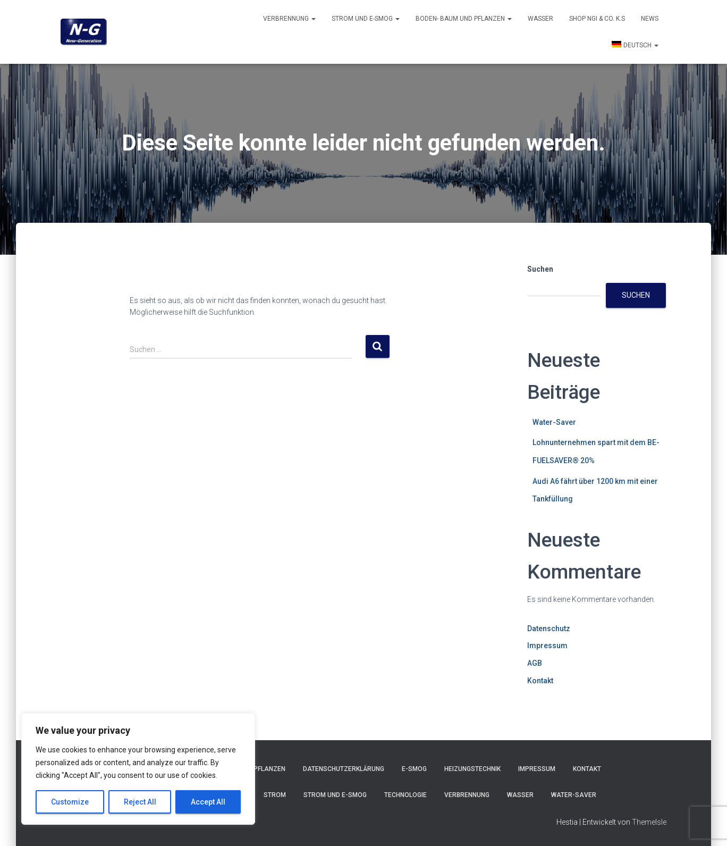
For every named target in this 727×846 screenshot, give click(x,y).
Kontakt (540, 680)
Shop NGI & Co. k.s (597, 18)
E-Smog (414, 769)
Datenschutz (548, 628)
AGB (534, 663)
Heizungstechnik (472, 769)
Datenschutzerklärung (343, 769)
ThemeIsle (649, 822)
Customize (70, 802)
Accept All (208, 802)
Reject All (140, 802)
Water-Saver (554, 422)
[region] (138, 769)
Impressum (547, 645)
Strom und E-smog (366, 18)
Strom (275, 795)
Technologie (405, 795)
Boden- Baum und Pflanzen (464, 18)
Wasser (540, 18)
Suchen (540, 269)
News (649, 18)
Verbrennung (289, 18)
